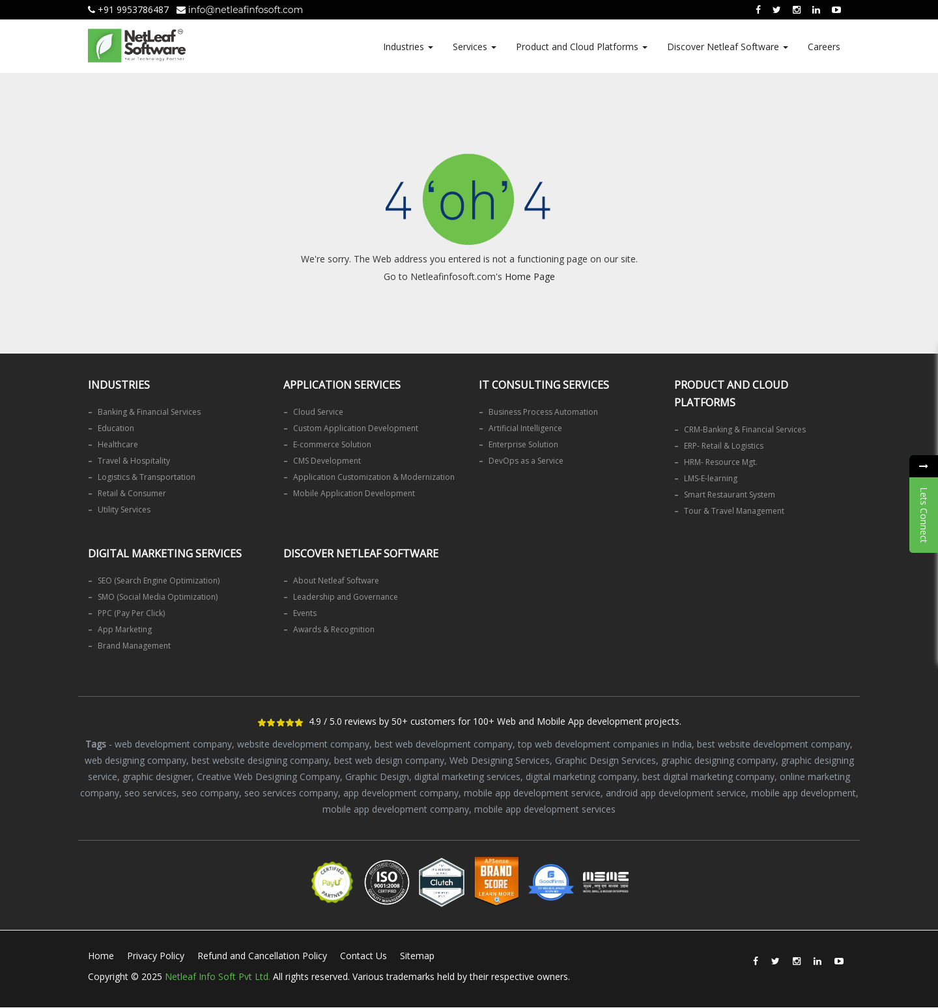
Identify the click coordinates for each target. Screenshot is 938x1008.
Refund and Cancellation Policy (262, 955)
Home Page (530, 276)
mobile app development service (532, 793)
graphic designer (157, 776)
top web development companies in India (605, 744)
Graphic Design (377, 776)
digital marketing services (467, 776)
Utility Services (124, 509)
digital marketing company (581, 776)
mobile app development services (545, 809)
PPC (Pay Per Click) (131, 613)
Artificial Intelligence (525, 428)
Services (474, 46)
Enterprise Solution (523, 444)
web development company (173, 744)
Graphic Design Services (605, 760)
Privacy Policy (155, 955)
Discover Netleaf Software (727, 46)
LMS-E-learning (710, 478)
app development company (401, 793)
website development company (303, 744)
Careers (824, 46)
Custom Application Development (355, 428)
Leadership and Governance (345, 596)
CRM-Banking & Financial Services (745, 429)
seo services (150, 793)
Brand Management (134, 645)
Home (101, 955)
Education (116, 428)
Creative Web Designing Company (268, 776)
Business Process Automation (543, 411)
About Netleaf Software (336, 580)
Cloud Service (318, 411)
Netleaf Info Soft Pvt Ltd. (217, 976)
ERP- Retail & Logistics (723, 445)
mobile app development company (395, 809)
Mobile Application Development (354, 493)
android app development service (676, 793)
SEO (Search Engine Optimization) (159, 580)
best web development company (444, 744)
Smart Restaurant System (729, 494)
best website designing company (260, 760)
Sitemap (417, 955)
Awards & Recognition (334, 629)
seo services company (291, 793)
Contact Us (363, 955)
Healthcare (118, 444)
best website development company (773, 744)
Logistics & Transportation (146, 477)
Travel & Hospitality (134, 460)
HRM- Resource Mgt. (721, 462)
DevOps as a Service (526, 460)
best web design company (389, 760)
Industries (408, 46)
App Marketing (125, 629)
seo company (210, 793)
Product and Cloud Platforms (581, 46)
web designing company (135, 760)
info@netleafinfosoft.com (240, 10)
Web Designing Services (499, 760)
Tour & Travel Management (734, 510)
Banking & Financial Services (149, 411)
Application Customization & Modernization (374, 477)
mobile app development (803, 793)
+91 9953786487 (128, 9)
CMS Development (327, 460)
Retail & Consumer (132, 493)
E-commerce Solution (332, 444)
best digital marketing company (708, 776)
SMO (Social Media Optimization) (158, 596)
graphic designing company (718, 760)
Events (305, 613)
